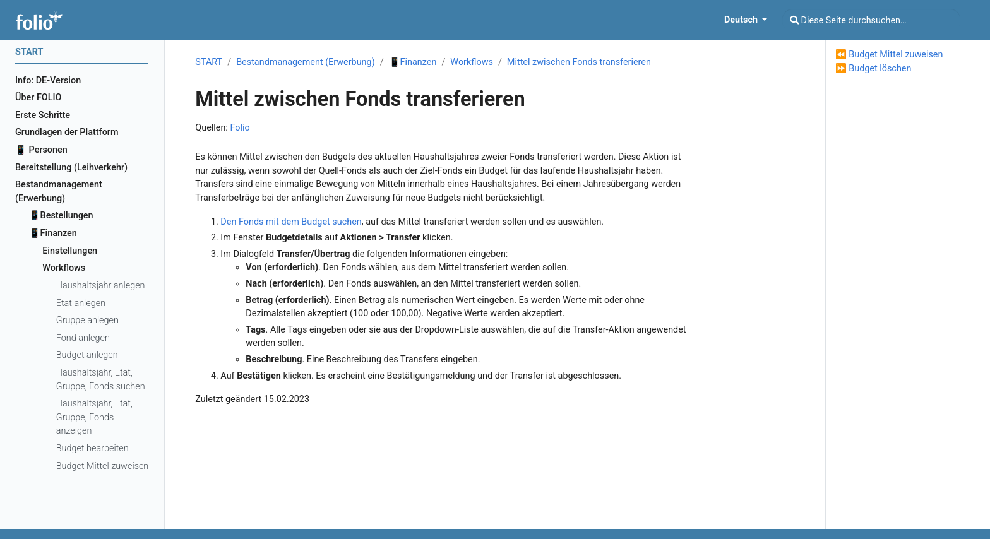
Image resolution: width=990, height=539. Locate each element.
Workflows (471, 62)
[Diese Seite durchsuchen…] (871, 20)
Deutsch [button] (742, 20)
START (208, 62)
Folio (239, 127)
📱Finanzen (413, 62)
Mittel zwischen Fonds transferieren (579, 62)
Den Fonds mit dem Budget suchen (290, 221)
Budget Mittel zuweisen (896, 54)
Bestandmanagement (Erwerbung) (305, 62)
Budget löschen (880, 68)
